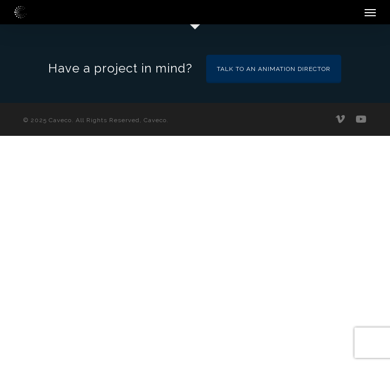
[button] (370, 12)
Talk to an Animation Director (274, 68)
